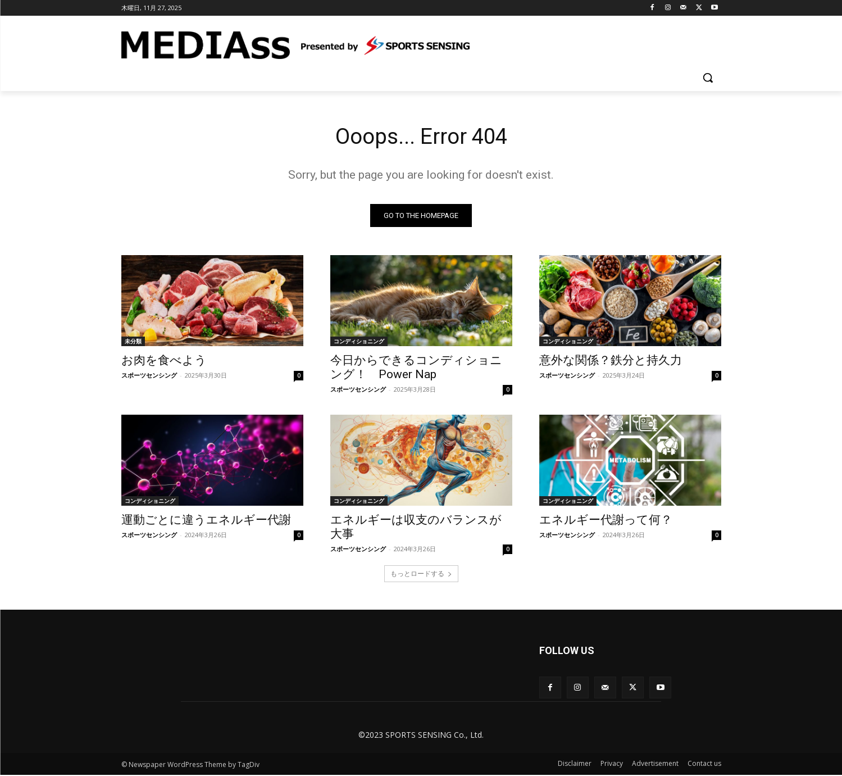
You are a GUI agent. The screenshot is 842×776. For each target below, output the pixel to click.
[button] (707, 77)
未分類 (133, 343)
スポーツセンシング (149, 377)
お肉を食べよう (164, 362)
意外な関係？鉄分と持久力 (610, 362)
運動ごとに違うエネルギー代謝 (206, 521)
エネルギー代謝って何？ (605, 521)
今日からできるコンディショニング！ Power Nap (416, 369)
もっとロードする (421, 575)
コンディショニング (359, 343)
